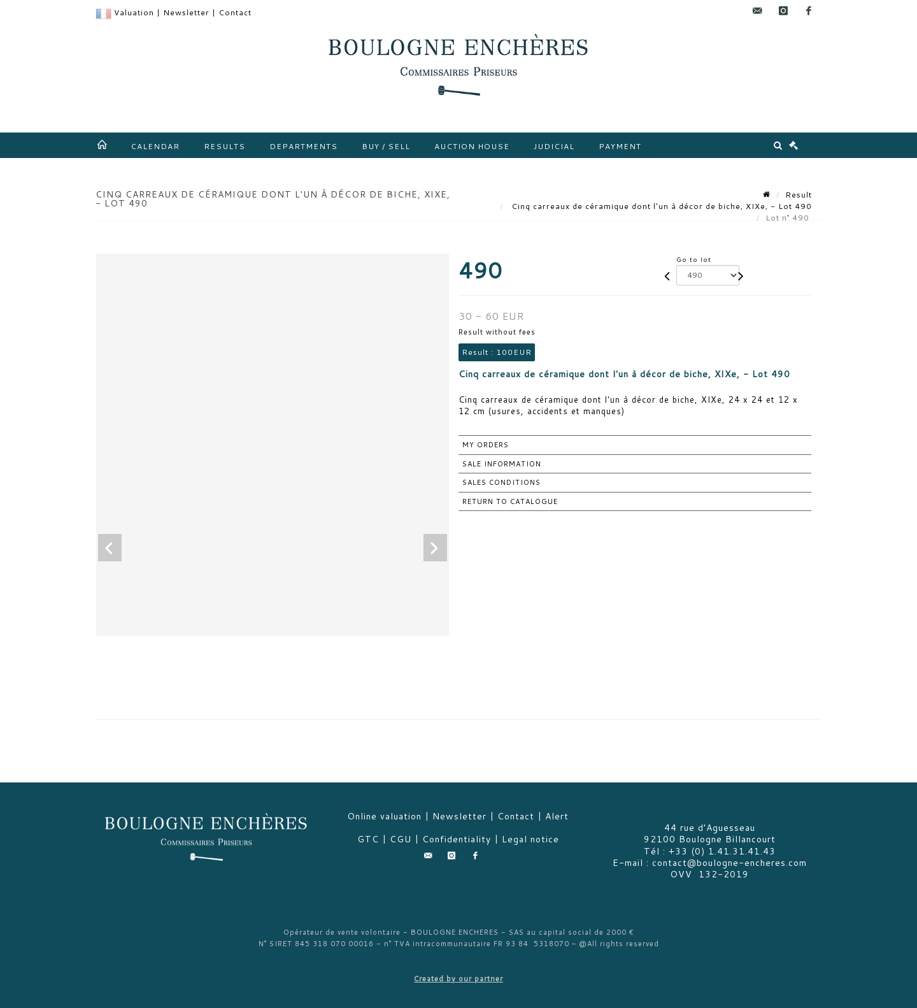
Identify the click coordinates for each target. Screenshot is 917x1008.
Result (798, 194)
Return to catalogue (510, 501)
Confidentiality (456, 839)
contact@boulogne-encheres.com (729, 862)
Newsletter (186, 12)
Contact (235, 12)
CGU (400, 839)
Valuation (134, 12)
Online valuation (384, 816)
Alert (557, 816)
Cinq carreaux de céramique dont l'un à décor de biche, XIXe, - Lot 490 (660, 206)
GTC (368, 839)
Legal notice (530, 839)
